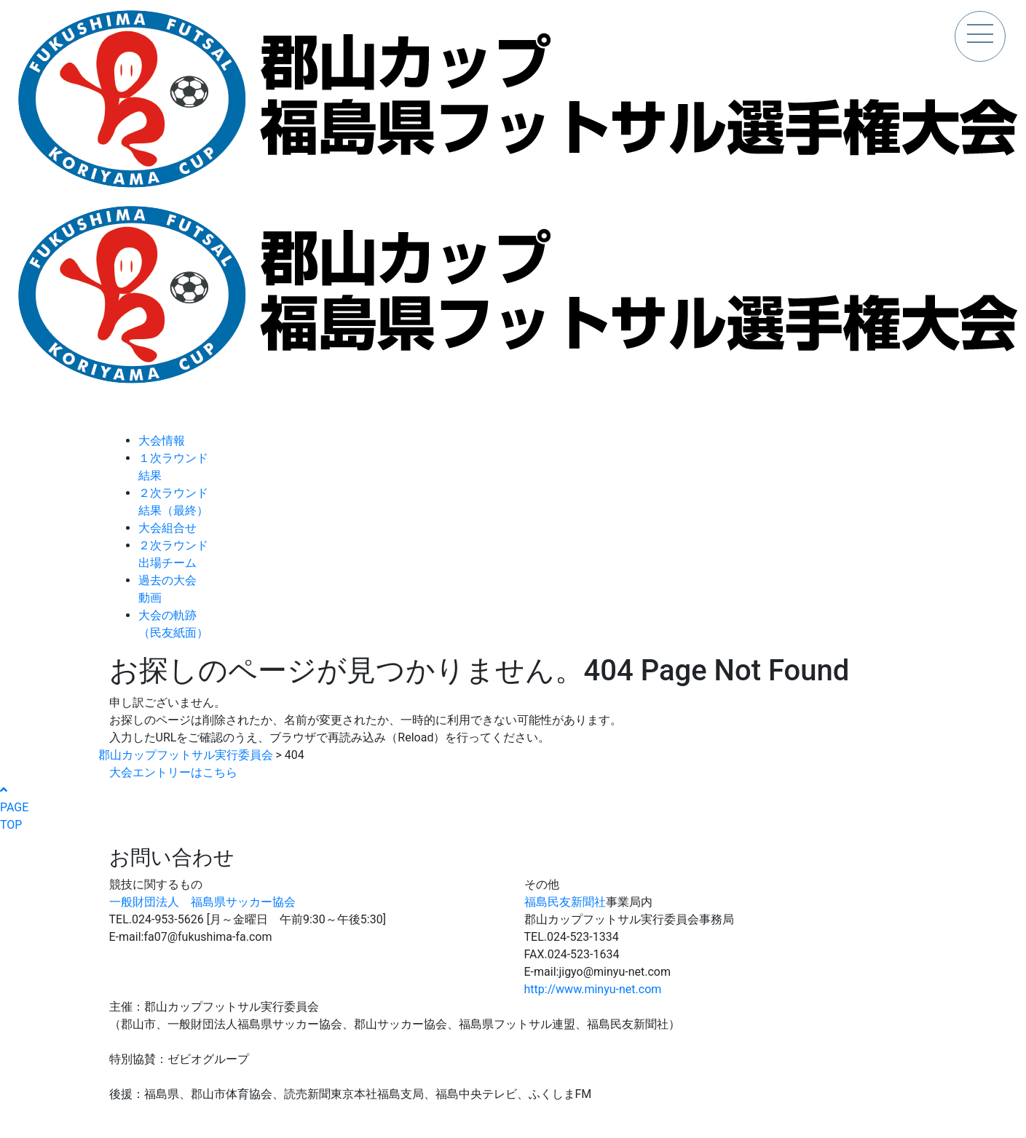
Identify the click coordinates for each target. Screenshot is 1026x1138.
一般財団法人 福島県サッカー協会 (202, 902)
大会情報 (161, 440)
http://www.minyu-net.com (593, 989)
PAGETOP (14, 808)
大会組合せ (167, 528)
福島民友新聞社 (565, 902)
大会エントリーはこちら (173, 772)
